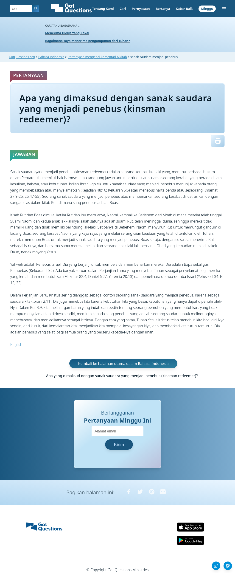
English (16, 344)
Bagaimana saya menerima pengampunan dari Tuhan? (87, 41)
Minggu (207, 8)
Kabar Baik (184, 8)
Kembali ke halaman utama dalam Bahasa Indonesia (123, 363)
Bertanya (163, 8)
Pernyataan (141, 8)
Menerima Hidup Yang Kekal (67, 33)
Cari (123, 8)
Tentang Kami (103, 8)
